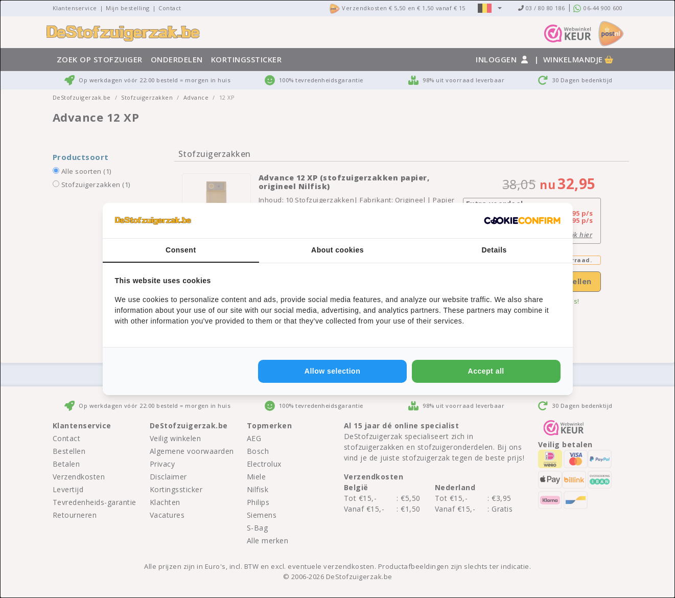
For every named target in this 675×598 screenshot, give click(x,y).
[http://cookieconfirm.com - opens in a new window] (522, 220)
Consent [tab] (181, 250)
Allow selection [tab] (332, 371)
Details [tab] (493, 250)
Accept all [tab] (486, 371)
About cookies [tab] (337, 250)
